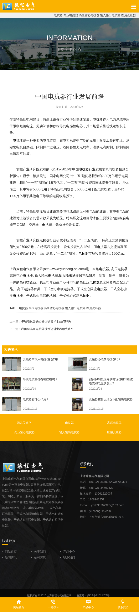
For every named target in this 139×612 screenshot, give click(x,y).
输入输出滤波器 (70, 275)
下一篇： (42, 329)
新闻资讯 (9, 557)
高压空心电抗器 (89, 15)
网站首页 (9, 551)
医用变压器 (128, 15)
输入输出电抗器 (110, 15)
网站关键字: (24, 422)
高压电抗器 (70, 15)
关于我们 (38, 551)
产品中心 (67, 551)
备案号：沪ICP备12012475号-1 (94, 595)
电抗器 (58, 15)
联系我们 (67, 557)
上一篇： (40, 321)
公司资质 (38, 557)
